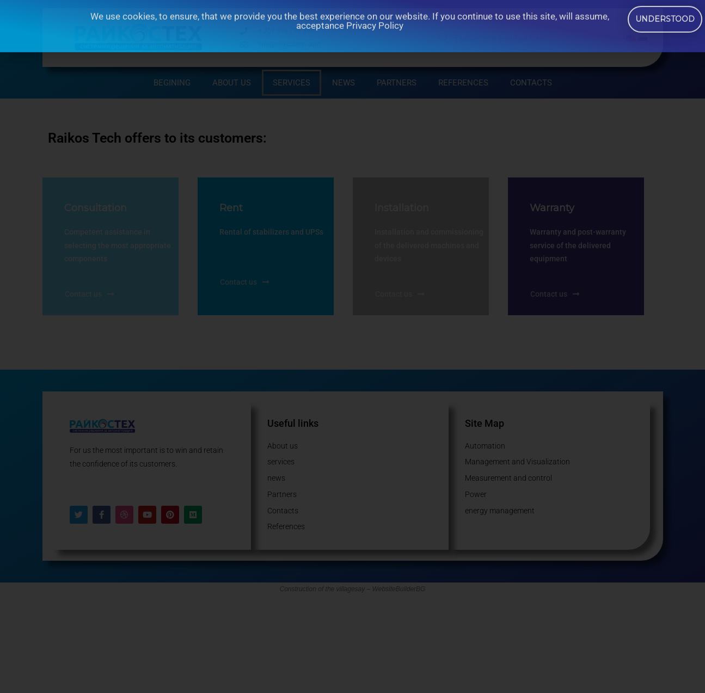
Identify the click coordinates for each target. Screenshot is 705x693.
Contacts (531, 83)
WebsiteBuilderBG (399, 589)
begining (172, 83)
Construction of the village (317, 589)
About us (231, 83)
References (463, 83)
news (343, 83)
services (291, 83)
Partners (396, 83)
